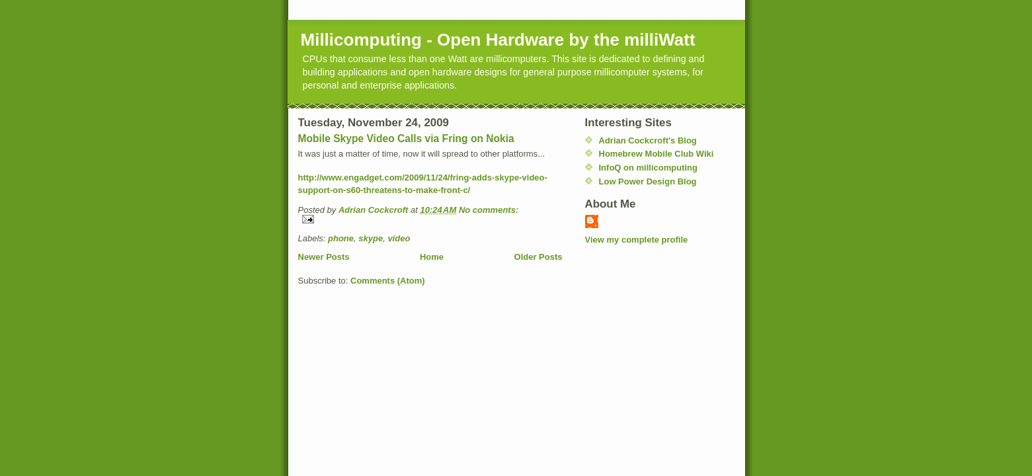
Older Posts (538, 257)
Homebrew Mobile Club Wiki (656, 154)
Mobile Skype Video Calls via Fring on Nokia (406, 138)
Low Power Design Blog (648, 181)
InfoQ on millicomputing (648, 168)
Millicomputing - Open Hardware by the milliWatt (498, 40)
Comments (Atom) (387, 281)
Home (432, 257)
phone (341, 238)
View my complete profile (636, 240)
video (398, 238)
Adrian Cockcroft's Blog (648, 140)
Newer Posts (324, 257)
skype (370, 238)
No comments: (488, 210)
